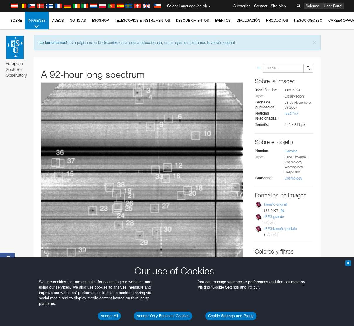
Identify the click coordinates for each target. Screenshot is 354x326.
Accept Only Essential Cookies (163, 315)
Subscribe (242, 6)
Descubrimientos (192, 20)
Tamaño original (275, 204)
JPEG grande (274, 216)
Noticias (78, 20)
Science (312, 6)
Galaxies (291, 151)
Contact (260, 6)
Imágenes (37, 23)
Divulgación (248, 20)
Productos (277, 20)
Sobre (16, 20)
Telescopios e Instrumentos (142, 20)
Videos (58, 20)
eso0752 (291, 113)
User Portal (333, 6)
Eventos (223, 20)
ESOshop (100, 20)
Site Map (278, 6)
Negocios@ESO (308, 20)
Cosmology (293, 178)
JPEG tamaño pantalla (280, 228)
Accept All (109, 315)
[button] (282, 211)
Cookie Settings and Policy (231, 315)
